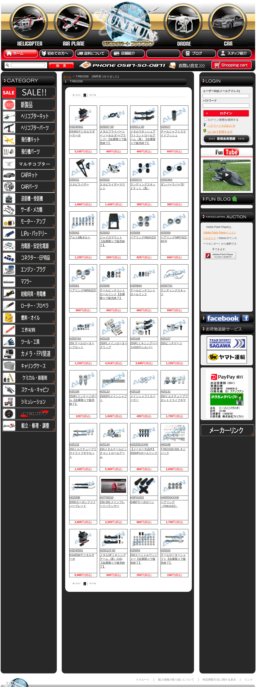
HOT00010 (107, 497)
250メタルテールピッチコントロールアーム (113, 453)
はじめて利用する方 (220, 131)
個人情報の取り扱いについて (176, 658)
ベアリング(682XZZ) (143, 237)
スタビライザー (79, 184)
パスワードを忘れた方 (221, 125)
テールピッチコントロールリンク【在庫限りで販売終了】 (112, 294)
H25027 (166, 126)
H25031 (74, 179)
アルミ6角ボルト (79, 237)
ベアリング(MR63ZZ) (82, 290)
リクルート (143, 658)
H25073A (166, 285)
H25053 (105, 232)
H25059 (166, 232)
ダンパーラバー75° (173, 184)
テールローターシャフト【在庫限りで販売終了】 (173, 558)
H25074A (75, 338)
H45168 (166, 444)
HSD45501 (76, 550)
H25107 (166, 338)
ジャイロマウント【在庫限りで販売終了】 (112, 241)
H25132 (74, 444)
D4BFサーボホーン (142, 502)
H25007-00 (107, 126)
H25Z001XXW (139, 444)
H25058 (135, 232)
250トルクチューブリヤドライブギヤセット (82, 453)
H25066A (136, 285)
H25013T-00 (107, 550)
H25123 (105, 391)
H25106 (135, 338)
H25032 (105, 179)
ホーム (67, 76)
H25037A (136, 179)
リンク (248, 658)
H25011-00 (137, 126)
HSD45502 (76, 126)
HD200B (74, 497)
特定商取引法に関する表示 (219, 658)
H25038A (166, 179)
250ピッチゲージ (171, 343)
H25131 (166, 391)
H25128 (135, 391)
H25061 (74, 285)
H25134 (105, 444)
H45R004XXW (170, 497)
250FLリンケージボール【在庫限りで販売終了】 (83, 400)
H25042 (74, 232)
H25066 (105, 285)
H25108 (74, 391)
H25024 (166, 550)
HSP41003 (137, 497)
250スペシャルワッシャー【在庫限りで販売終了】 (143, 558)
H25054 (135, 550)
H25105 (105, 338)
